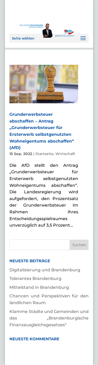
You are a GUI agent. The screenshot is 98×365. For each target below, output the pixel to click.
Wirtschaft (65, 153)
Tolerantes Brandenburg (35, 278)
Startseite (44, 153)
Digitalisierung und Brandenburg (44, 269)
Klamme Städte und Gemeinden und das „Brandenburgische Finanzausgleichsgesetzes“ (49, 318)
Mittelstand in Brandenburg (39, 287)
